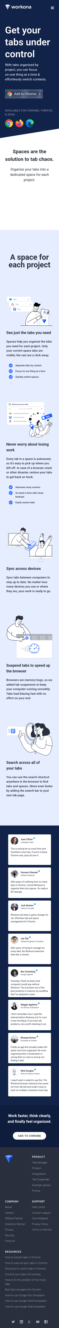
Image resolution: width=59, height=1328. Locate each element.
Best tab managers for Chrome (23, 1289)
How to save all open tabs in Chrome (26, 1263)
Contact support (41, 1212)
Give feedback (40, 1218)
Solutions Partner (15, 1224)
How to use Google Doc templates (25, 1295)
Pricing (36, 1190)
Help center (38, 1207)
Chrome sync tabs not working (22, 1274)
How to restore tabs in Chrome (22, 1257)
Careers (9, 1212)
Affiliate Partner (14, 1218)
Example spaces (41, 1185)
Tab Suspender (41, 1179)
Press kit (10, 1240)
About (8, 1207)
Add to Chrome (29, 1135)
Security (9, 1235)
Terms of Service (42, 1229)
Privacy (9, 1229)
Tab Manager (39, 1162)
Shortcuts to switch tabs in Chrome (25, 1268)
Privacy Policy (40, 1224)
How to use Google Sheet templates (26, 1300)
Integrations (39, 1173)
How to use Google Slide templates (25, 1306)
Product (36, 1168)
